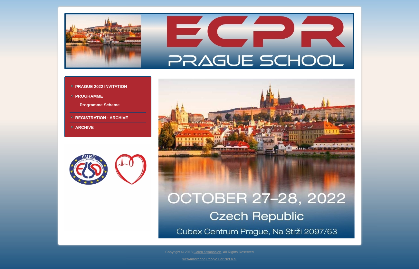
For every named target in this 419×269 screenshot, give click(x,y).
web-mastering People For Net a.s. (209, 259)
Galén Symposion (207, 252)
